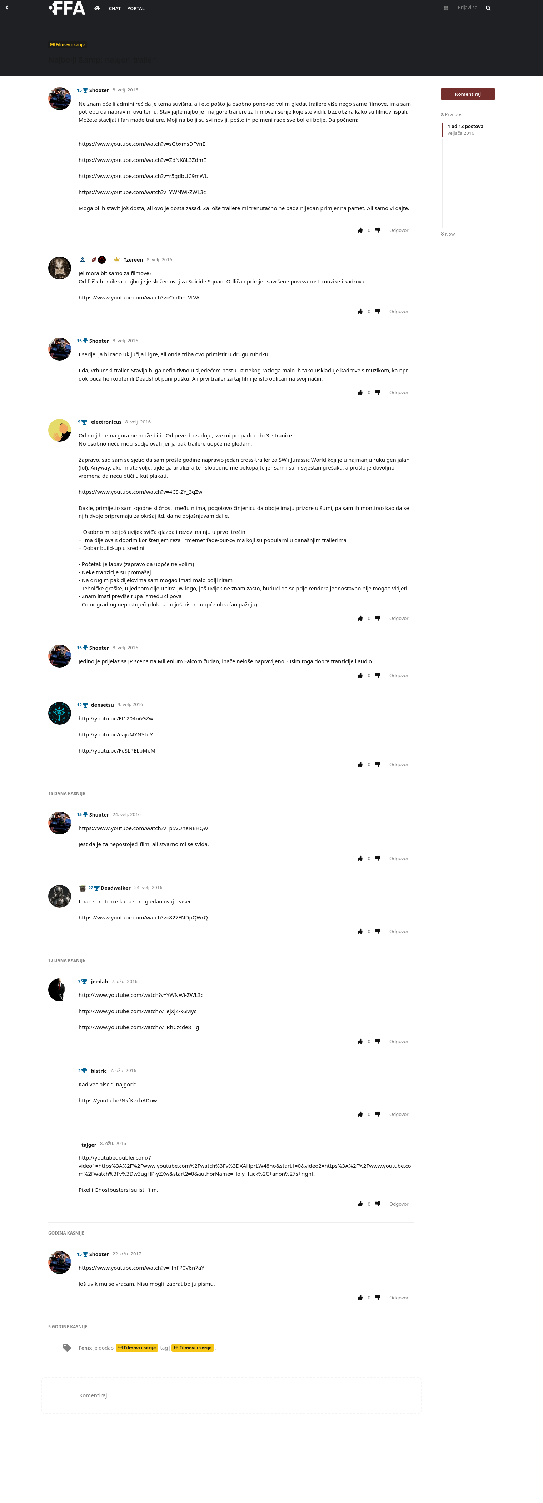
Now (448, 234)
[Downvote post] (379, 230)
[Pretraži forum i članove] (486, 12)
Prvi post (452, 114)
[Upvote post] (361, 230)
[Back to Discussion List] (12, 12)
